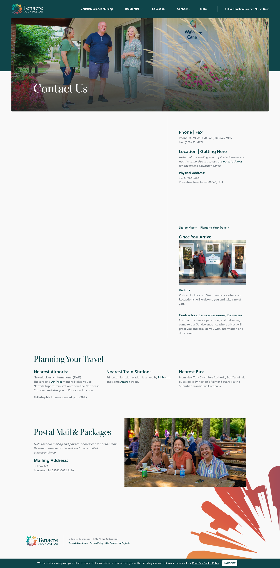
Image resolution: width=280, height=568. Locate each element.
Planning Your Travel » (214, 227)
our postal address (230, 161)
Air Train (56, 381)
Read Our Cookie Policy (205, 563)
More (203, 9)
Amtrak (125, 381)
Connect (182, 9)
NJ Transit (164, 377)
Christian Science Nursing (97, 9)
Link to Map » (188, 227)
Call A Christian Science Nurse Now (247, 9)
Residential (132, 9)
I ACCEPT (230, 563)
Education (158, 9)
